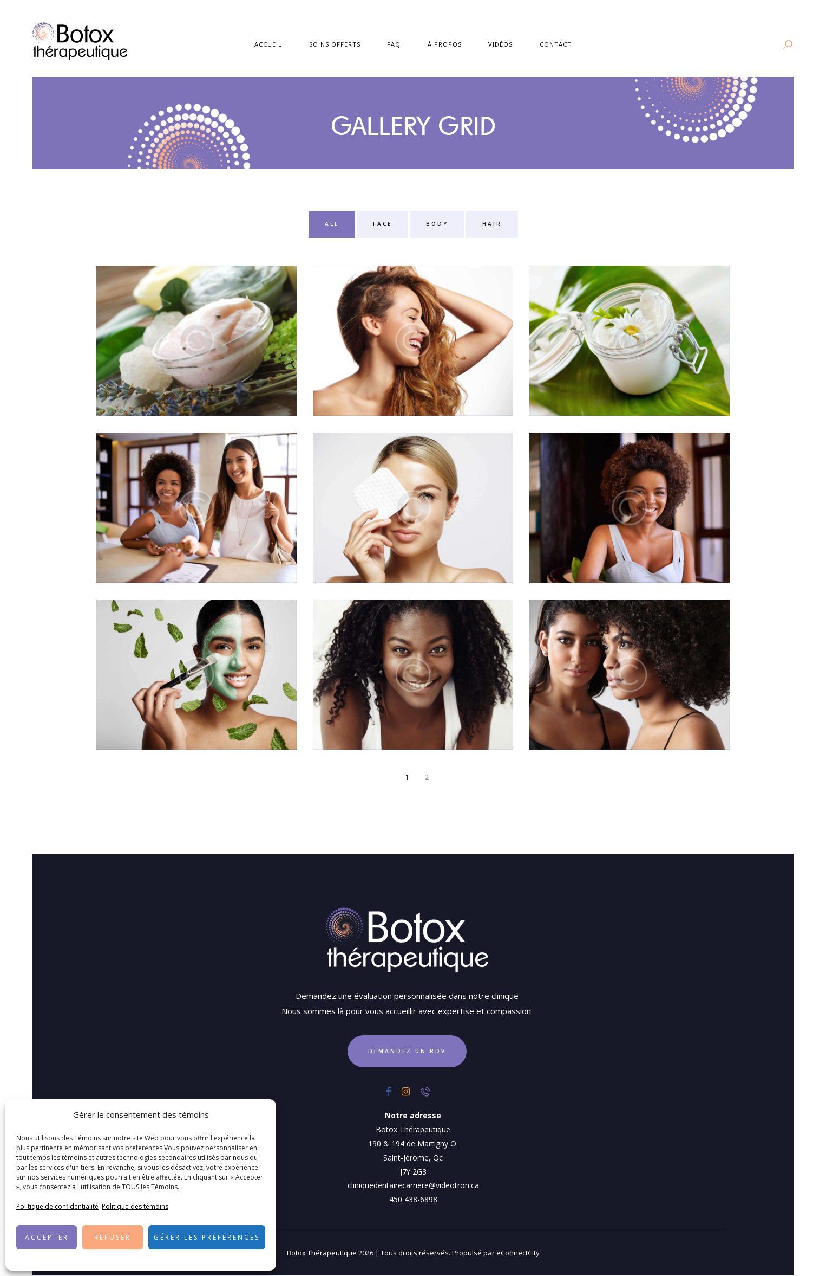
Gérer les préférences (207, 1237)
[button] (259, 1115)
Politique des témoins (135, 1206)
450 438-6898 (413, 1199)
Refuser (112, 1237)
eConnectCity (518, 1253)
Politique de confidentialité (57, 1206)
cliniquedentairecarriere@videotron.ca (413, 1185)
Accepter (47, 1237)
